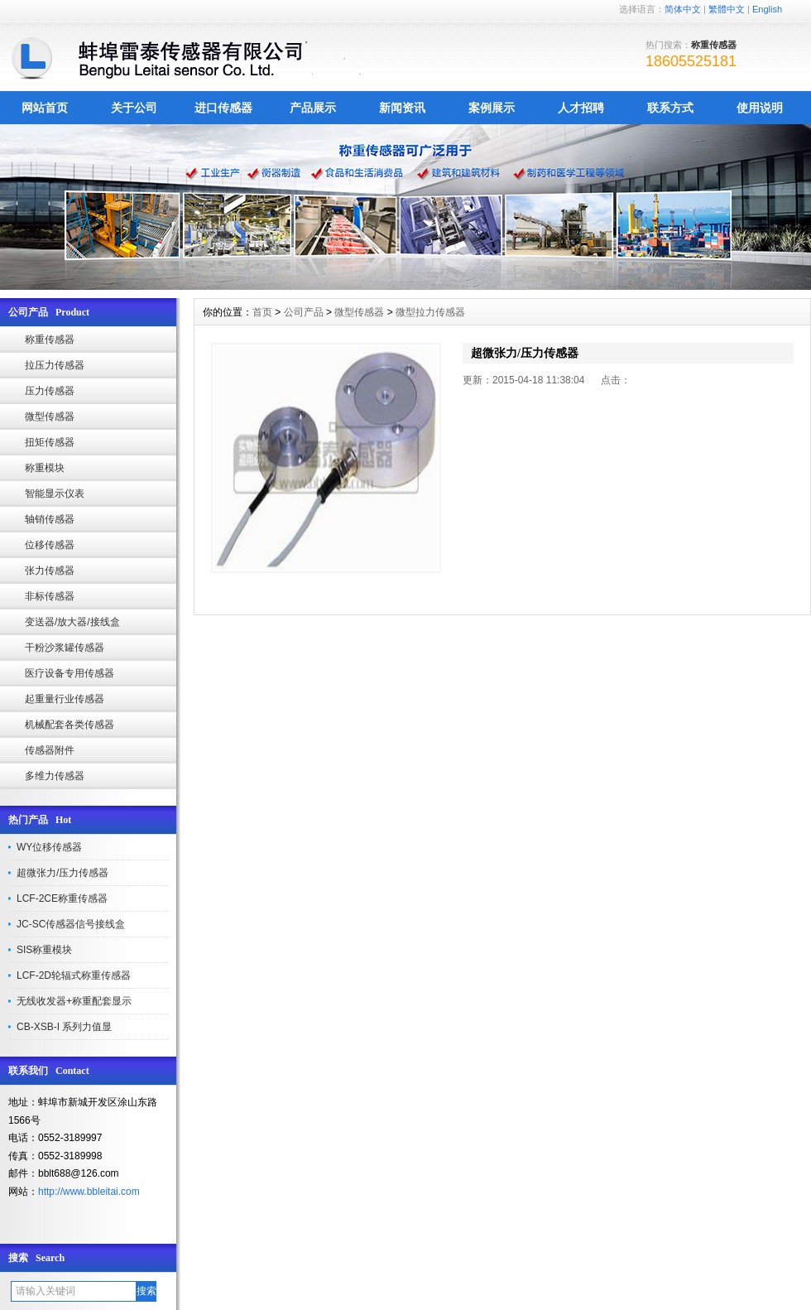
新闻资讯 (402, 107)
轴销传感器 (49, 519)
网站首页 (45, 107)
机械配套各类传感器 (69, 724)
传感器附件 (49, 750)
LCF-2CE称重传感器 (62, 898)
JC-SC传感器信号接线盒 (71, 924)
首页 (262, 312)
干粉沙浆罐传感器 (64, 647)
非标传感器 (49, 596)
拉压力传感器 (54, 365)
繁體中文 (726, 9)
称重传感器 (49, 339)
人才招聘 (581, 107)
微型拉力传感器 (430, 312)
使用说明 (760, 107)
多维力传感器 (54, 776)
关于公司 (134, 107)
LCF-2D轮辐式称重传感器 (74, 975)
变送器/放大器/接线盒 (72, 622)
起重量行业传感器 (64, 699)
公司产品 (304, 312)
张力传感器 (49, 570)
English (767, 9)
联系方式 (670, 107)
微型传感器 (49, 416)
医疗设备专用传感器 (69, 673)
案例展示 (491, 107)
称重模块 (45, 468)
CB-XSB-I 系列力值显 (64, 1027)
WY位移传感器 (49, 847)
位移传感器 (49, 545)
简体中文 (683, 9)
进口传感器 (223, 107)
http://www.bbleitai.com (89, 1191)
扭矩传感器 (49, 442)
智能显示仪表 (54, 493)
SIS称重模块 (44, 950)
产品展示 (313, 107)
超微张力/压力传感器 (62, 873)
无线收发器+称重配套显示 (74, 1001)
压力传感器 (49, 391)
